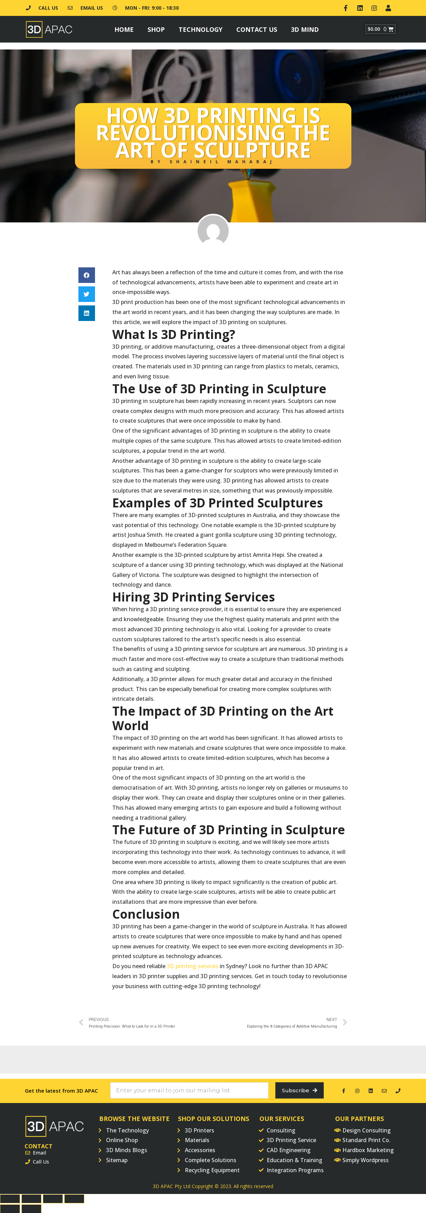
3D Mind (305, 28)
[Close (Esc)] (10, 1198)
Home (124, 28)
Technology (201, 28)
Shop (156, 28)
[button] (86, 274)
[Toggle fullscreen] (53, 1198)
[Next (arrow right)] (31, 1208)
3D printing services (192, 964)
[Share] (31, 1198)
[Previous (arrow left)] (10, 1208)
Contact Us (256, 28)
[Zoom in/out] (74, 1198)
